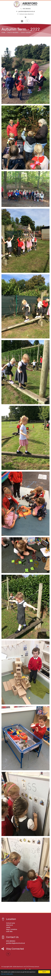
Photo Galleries (13, 32)
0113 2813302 (26, 9)
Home (3, 32)
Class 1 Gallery (26, 32)
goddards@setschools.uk (25, 11)
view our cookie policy (7, 974)
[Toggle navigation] (22, 21)
